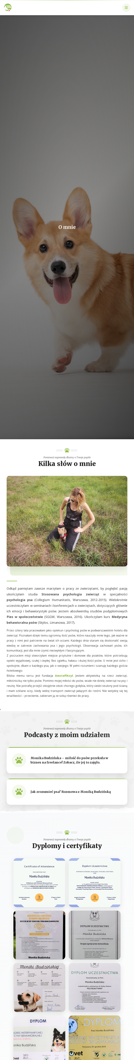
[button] (126, 7)
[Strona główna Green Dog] (7, 7)
